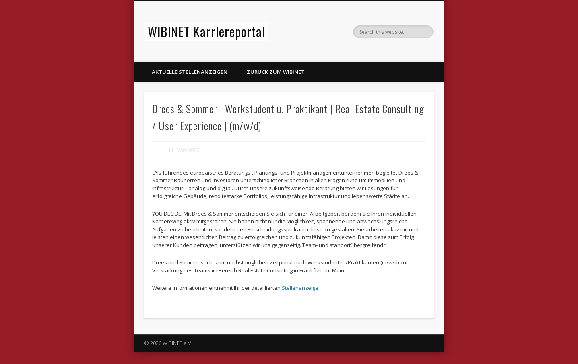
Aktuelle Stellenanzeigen (189, 71)
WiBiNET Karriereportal (206, 31)
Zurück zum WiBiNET (276, 71)
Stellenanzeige (300, 287)
